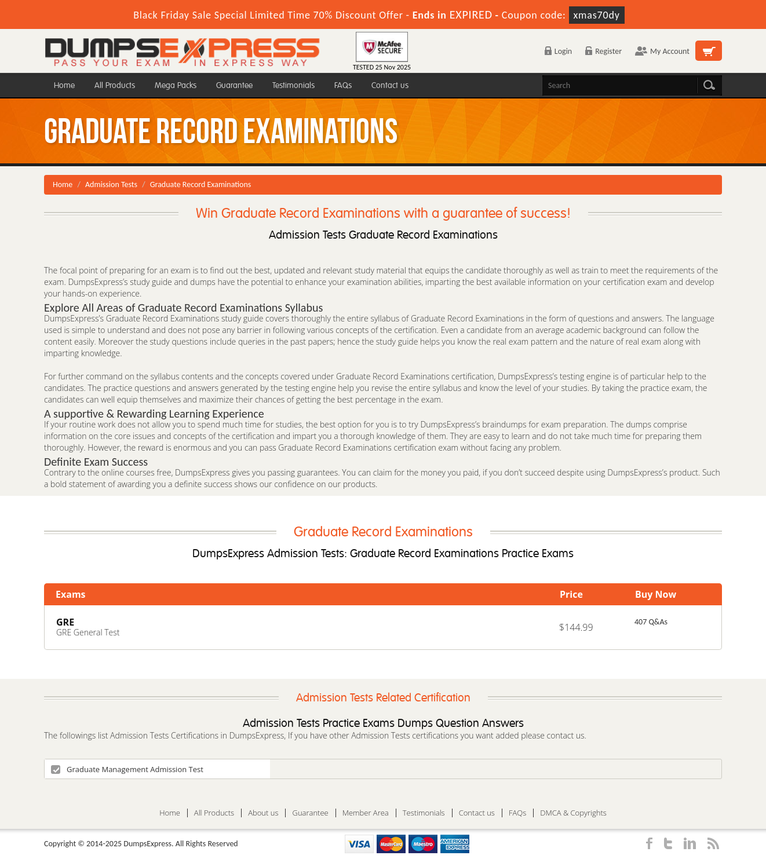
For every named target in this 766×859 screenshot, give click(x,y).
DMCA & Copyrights (573, 813)
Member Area (365, 813)
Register (603, 51)
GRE (65, 622)
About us (263, 813)
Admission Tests (111, 184)
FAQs (343, 85)
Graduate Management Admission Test (127, 769)
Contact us (389, 85)
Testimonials (293, 85)
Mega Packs (175, 85)
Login (558, 51)
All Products (114, 85)
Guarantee (234, 85)
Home (64, 85)
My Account (662, 51)
